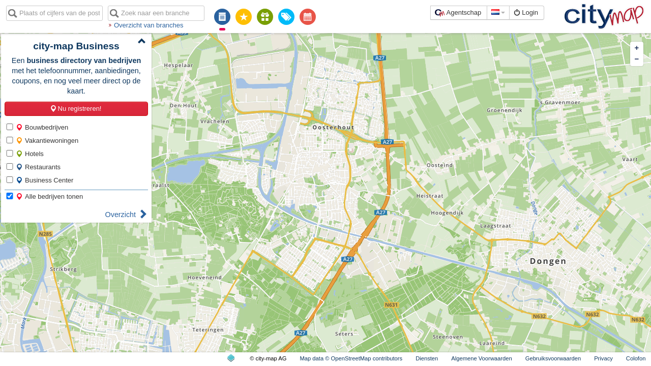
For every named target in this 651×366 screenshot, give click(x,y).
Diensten (427, 358)
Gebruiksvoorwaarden (553, 358)
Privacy (603, 358)
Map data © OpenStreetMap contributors (351, 358)
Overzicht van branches (149, 25)
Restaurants (38, 167)
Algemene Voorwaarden (481, 358)
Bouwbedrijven (42, 127)
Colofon (636, 358)
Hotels (30, 154)
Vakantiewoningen (47, 140)
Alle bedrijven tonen (49, 196)
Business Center (44, 180)
